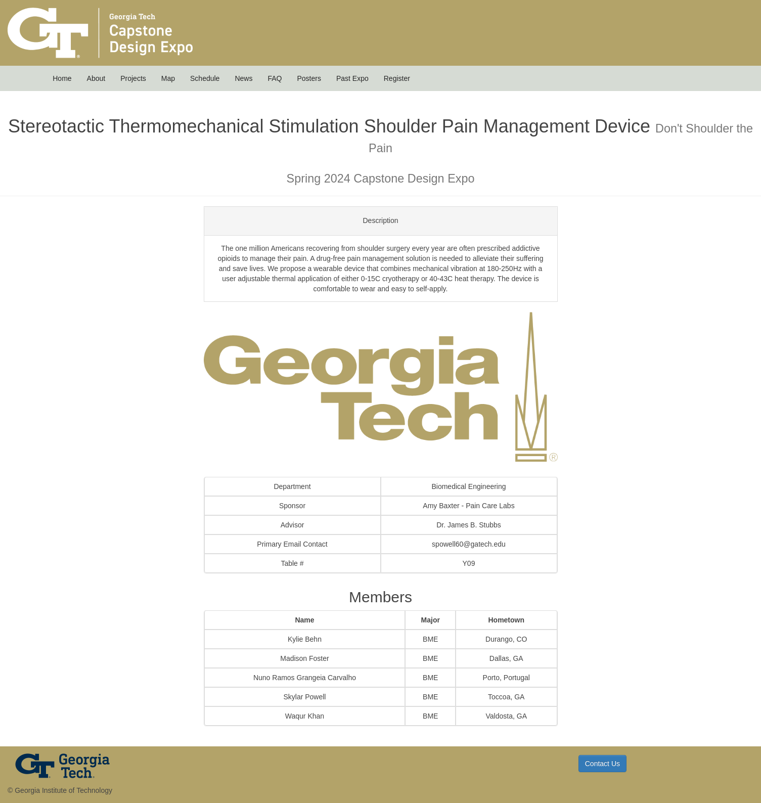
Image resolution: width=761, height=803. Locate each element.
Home (62, 78)
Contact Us (602, 764)
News (243, 78)
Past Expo (352, 78)
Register (397, 78)
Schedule (204, 78)
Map (168, 78)
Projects (133, 78)
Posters (309, 78)
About (96, 78)
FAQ (274, 78)
